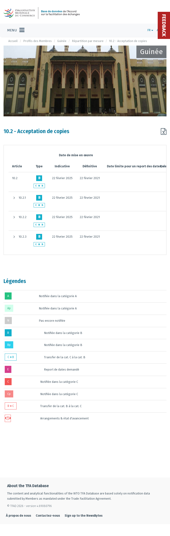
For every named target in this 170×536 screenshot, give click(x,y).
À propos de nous (18, 515)
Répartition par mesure (88, 41)
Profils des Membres (37, 41)
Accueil (13, 41)
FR (150, 30)
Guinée (61, 41)
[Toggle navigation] (16, 30)
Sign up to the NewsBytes (83, 515)
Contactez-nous (48, 515)
